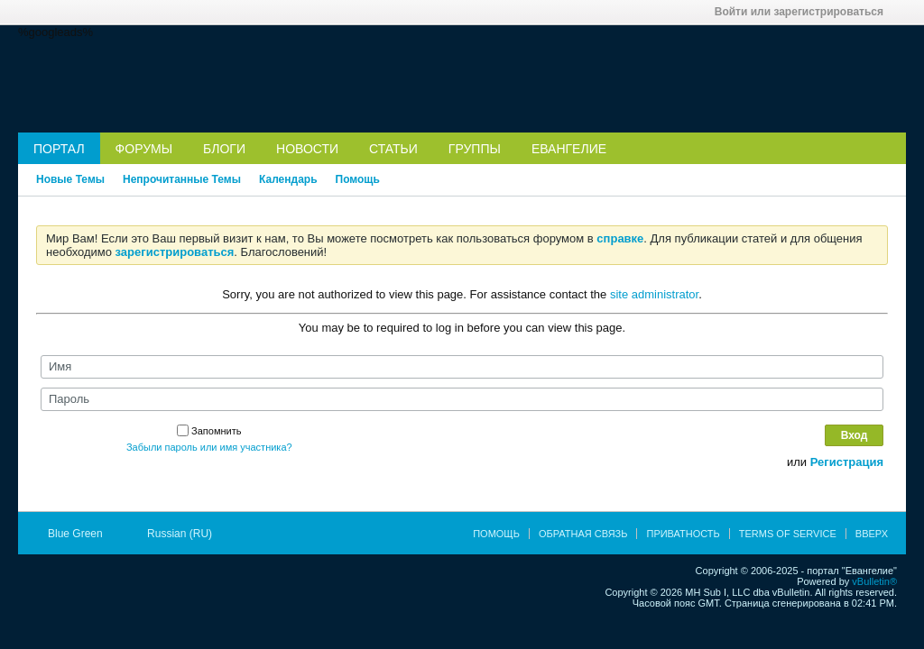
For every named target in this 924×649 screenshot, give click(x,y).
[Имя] (462, 367)
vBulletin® (874, 581)
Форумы (144, 149)
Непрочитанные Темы (182, 179)
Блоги (224, 149)
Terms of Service (787, 533)
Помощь (358, 179)
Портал (59, 149)
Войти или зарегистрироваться (805, 11)
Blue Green (81, 533)
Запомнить (209, 430)
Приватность (682, 533)
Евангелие (568, 149)
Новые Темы (70, 179)
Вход (854, 435)
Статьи (393, 149)
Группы (474, 149)
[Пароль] (462, 399)
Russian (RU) (185, 533)
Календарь (288, 179)
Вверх (871, 533)
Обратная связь (583, 533)
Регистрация (846, 462)
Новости (307, 149)
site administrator (654, 294)
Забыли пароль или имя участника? (209, 447)
